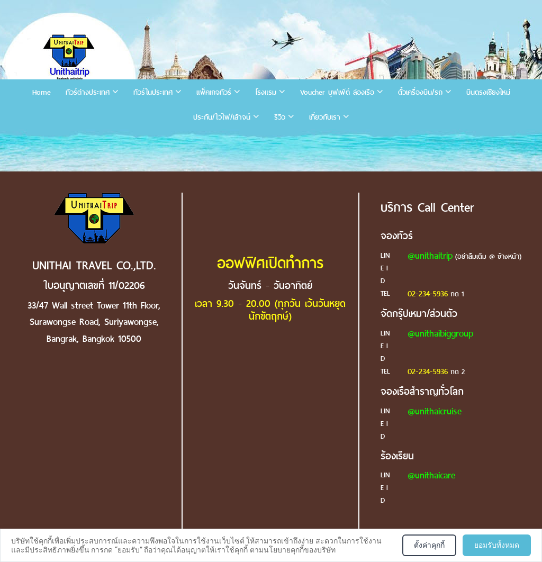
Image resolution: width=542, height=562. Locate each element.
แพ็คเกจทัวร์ (213, 92)
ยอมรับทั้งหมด (496, 545)
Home (41, 92)
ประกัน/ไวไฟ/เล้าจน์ (221, 117)
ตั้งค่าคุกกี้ (429, 545)
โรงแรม (265, 92)
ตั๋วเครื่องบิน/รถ (420, 92)
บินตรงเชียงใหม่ (488, 92)
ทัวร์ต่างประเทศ (88, 92)
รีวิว (279, 117)
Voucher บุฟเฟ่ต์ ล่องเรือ (337, 92)
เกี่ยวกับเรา (324, 117)
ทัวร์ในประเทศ (153, 92)
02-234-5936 (428, 293)
